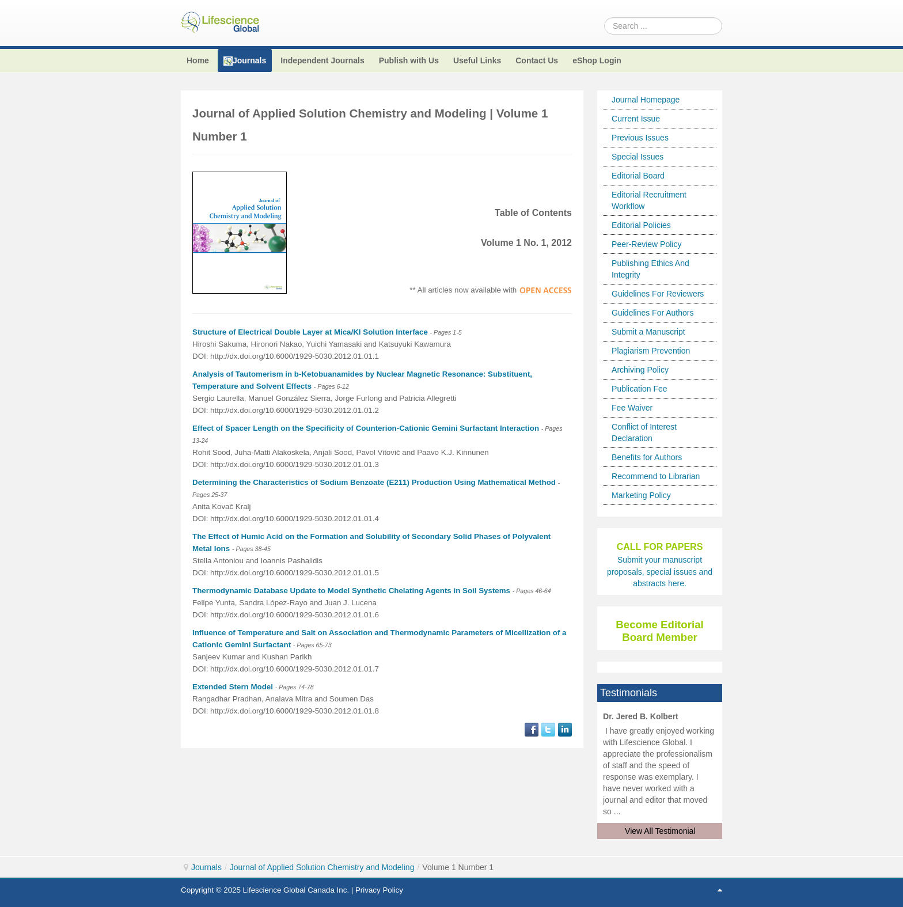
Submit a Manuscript (648, 331)
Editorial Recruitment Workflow (649, 200)
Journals (206, 867)
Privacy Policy (379, 890)
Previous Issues (640, 137)
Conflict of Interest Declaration (644, 432)
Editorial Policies (641, 225)
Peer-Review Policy (646, 244)
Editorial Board (638, 175)
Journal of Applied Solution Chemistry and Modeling (322, 867)
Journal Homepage (646, 99)
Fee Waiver (632, 407)
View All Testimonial (660, 831)
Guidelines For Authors (652, 312)
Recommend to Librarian (656, 476)
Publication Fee (639, 388)
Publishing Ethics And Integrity (650, 269)
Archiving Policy (640, 369)
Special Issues (637, 156)
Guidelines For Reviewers (658, 293)
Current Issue (636, 118)
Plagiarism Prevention (651, 350)
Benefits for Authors (647, 457)
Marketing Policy (641, 495)
